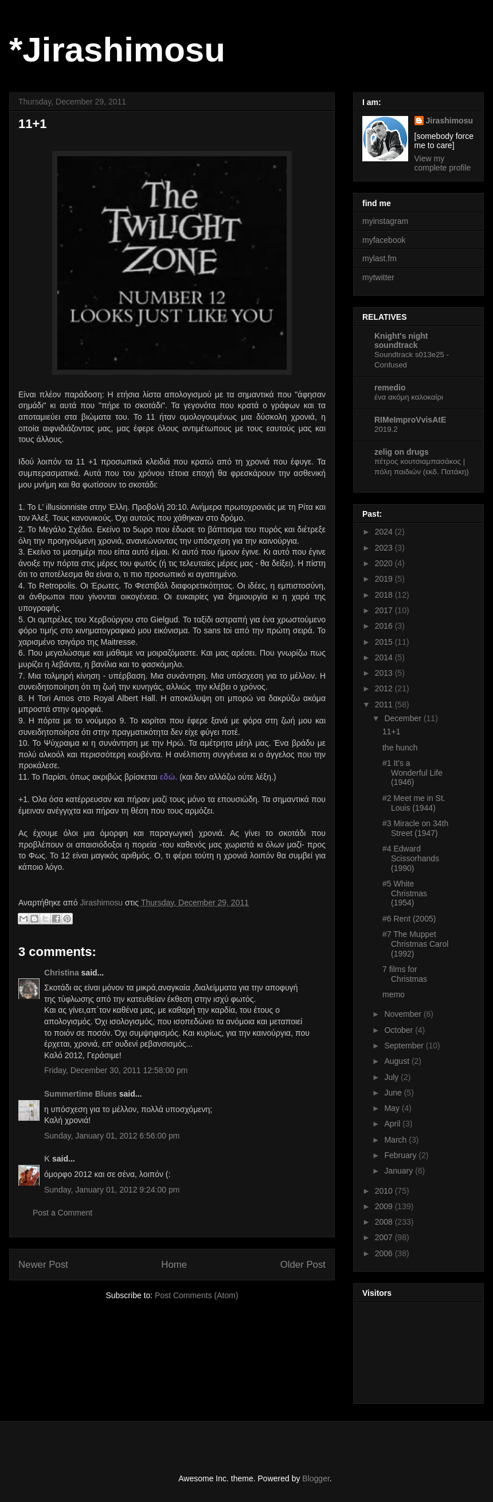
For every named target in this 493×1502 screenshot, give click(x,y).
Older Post (303, 1264)
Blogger (315, 1478)
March (396, 1139)
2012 (385, 688)
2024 (385, 531)
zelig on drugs (401, 451)
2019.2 (386, 429)
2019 (385, 578)
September (404, 1045)
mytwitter (378, 277)
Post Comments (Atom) (196, 1295)
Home (174, 1264)
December (403, 718)
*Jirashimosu (117, 49)
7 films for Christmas (404, 974)
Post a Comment (62, 1212)
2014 (385, 657)
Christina (61, 972)
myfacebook (383, 240)
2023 (385, 547)
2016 (385, 625)
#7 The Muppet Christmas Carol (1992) (415, 944)
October (399, 1030)
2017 (385, 610)
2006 (385, 1253)
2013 (385, 673)
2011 (385, 704)
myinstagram (385, 221)
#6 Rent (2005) (409, 918)
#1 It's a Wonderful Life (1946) (412, 772)
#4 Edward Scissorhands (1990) (410, 858)
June (394, 1092)
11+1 (391, 731)
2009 (385, 1206)
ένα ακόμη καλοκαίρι (408, 397)
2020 (385, 563)
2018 (385, 594)
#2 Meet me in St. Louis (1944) (413, 802)
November (403, 1014)
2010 (385, 1190)
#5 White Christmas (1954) (404, 893)
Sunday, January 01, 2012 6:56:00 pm (111, 1135)
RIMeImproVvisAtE (410, 419)
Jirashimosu (449, 120)
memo (393, 994)
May (392, 1108)
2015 (385, 642)
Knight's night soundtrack (401, 340)
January (399, 1170)
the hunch (400, 747)
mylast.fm (379, 258)
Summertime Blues (80, 1093)
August (397, 1061)
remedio (389, 387)
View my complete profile (442, 163)
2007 (385, 1237)
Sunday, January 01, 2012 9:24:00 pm (111, 1189)
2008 (385, 1221)
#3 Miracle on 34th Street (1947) (415, 828)
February (401, 1155)
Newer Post (43, 1264)
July (392, 1077)
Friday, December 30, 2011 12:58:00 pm (115, 1070)
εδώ (167, 776)
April (393, 1123)
